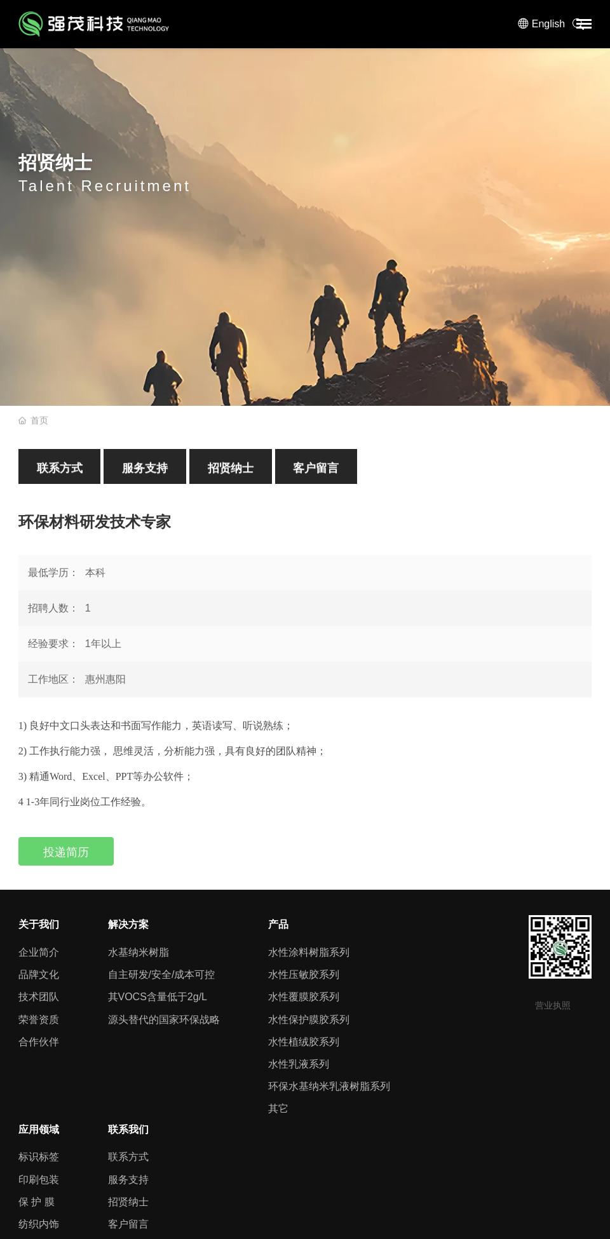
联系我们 (128, 1129)
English (548, 23)
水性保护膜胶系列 (308, 1019)
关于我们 (38, 924)
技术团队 (38, 996)
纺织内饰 (38, 1224)
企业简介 (38, 952)
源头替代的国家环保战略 (164, 1019)
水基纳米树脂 (138, 952)
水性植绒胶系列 (303, 1041)
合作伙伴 (38, 1041)
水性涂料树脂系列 (308, 952)
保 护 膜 (36, 1201)
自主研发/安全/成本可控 (161, 974)
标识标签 (38, 1156)
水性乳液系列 (298, 1064)
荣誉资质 (38, 1019)
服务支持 (145, 473)
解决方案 (128, 924)
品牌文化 (38, 974)
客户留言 (316, 473)
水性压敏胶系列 (303, 974)
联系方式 (60, 473)
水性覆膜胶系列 (303, 996)
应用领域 (38, 1129)
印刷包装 (38, 1179)
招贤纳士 (231, 473)
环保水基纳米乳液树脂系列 (329, 1086)
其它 (278, 1108)
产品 (278, 924)
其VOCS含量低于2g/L (157, 996)
